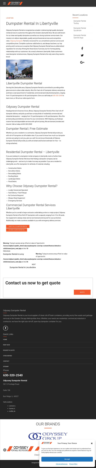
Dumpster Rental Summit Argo (80, 36)
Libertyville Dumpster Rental (17, 226)
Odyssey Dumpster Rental (16, 230)
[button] (92, 443)
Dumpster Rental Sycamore (80, 29)
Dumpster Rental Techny (80, 22)
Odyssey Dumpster (16, 41)
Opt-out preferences (62, 464)
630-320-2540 (57, 95)
